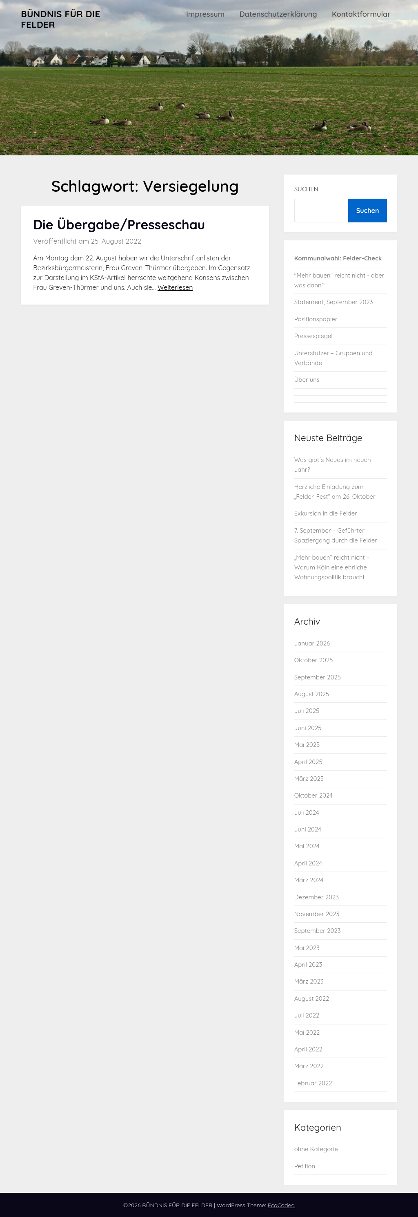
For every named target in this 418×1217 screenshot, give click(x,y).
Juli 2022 (307, 1015)
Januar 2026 (312, 643)
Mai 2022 (307, 1032)
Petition (305, 1166)
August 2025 (311, 694)
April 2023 (308, 964)
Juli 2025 (307, 711)
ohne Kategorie (316, 1149)
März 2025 (309, 778)
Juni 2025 (308, 728)
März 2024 (309, 880)
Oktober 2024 (313, 795)
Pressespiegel (313, 336)
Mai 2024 (307, 846)
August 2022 (311, 998)
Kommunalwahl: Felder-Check (338, 258)
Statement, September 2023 (333, 302)
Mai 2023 (307, 948)
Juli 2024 (306, 812)
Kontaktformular (361, 14)
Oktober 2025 (313, 660)
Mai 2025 (307, 745)
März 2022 (309, 1066)
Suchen (306, 189)
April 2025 (308, 762)
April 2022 (308, 1049)
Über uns (307, 379)
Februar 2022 (313, 1083)
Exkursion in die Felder (325, 513)
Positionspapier (316, 319)
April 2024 (308, 863)
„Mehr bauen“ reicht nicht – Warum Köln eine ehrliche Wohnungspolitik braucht (332, 567)
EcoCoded (281, 1205)
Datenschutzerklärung (278, 14)
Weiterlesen (175, 287)
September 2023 (317, 931)
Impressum (205, 14)
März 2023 (309, 981)
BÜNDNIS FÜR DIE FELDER (60, 19)
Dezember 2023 (316, 897)
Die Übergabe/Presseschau (119, 224)
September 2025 (317, 677)
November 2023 (317, 914)
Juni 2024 (307, 829)
